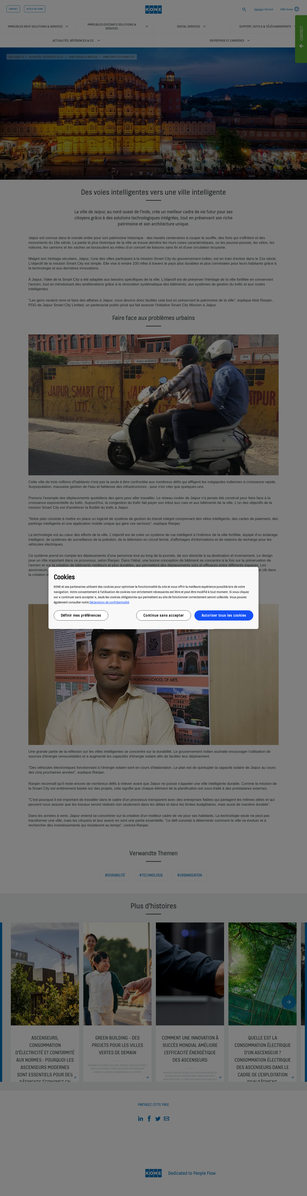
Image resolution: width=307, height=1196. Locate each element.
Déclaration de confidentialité (109, 602)
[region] (153, 598)
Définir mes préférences (81, 615)
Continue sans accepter (163, 615)
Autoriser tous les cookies (224, 615)
